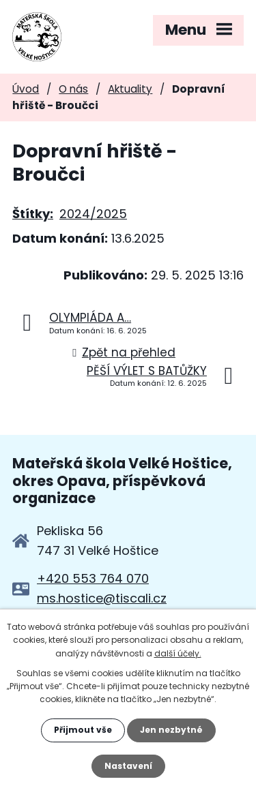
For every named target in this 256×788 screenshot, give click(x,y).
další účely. (177, 653)
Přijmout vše (83, 730)
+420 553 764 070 (93, 578)
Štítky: (32, 213)
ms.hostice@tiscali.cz (102, 598)
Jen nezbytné (171, 730)
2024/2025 (93, 213)
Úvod (25, 89)
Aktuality (130, 89)
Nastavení (128, 766)
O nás (73, 89)
